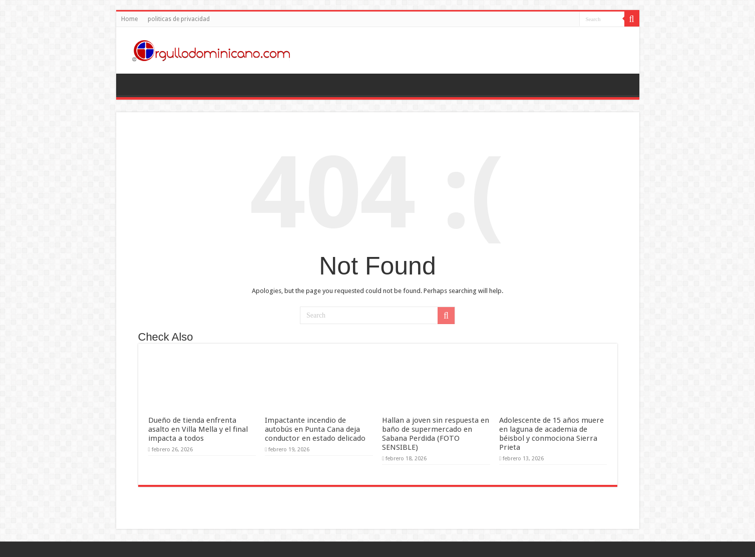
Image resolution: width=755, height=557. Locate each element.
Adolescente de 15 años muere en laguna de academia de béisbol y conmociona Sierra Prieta (551, 434)
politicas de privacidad (179, 19)
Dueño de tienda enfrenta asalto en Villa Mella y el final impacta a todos (198, 429)
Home (129, 19)
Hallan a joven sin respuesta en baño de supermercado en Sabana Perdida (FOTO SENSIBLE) (435, 434)
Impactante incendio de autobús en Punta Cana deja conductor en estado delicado (315, 429)
